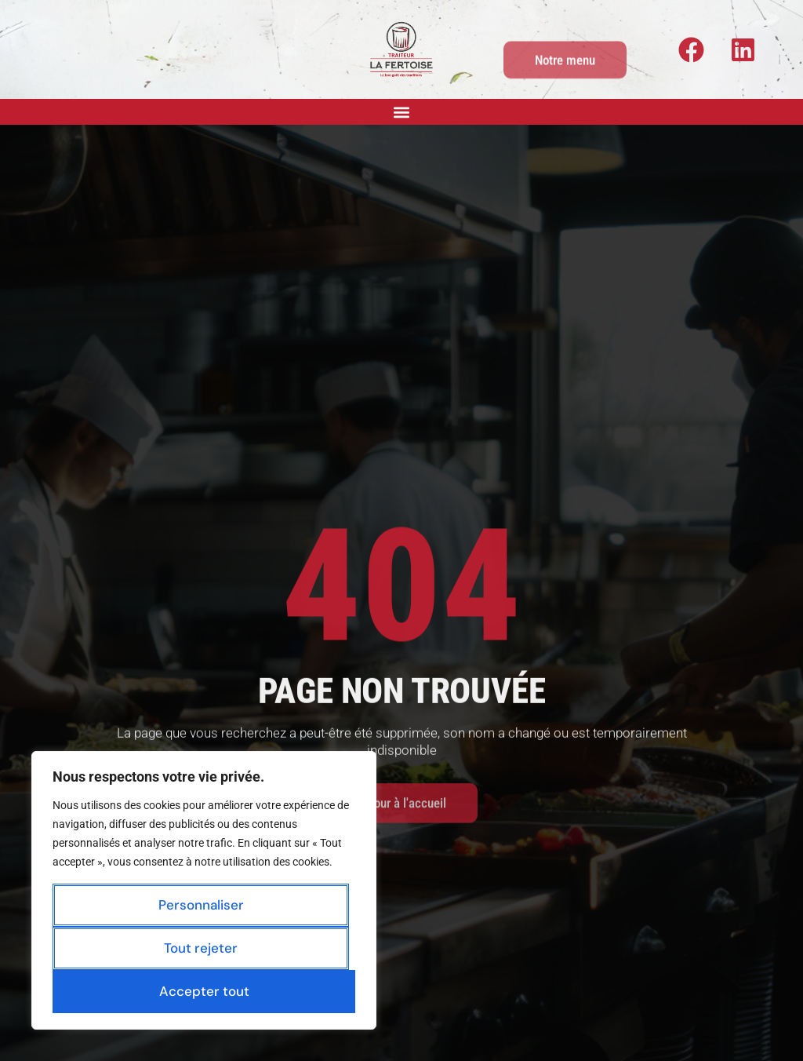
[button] (402, 112)
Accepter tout (204, 991)
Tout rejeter (201, 948)
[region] (203, 890)
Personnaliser (201, 904)
